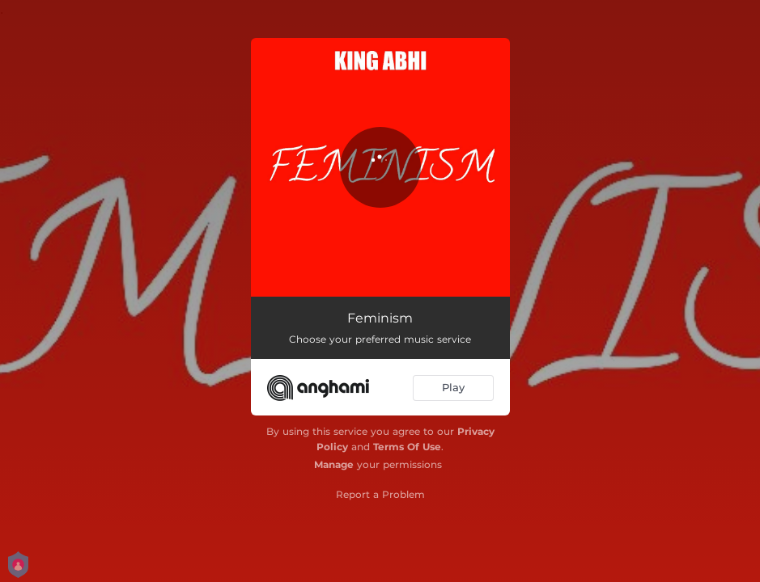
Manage (334, 464)
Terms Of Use (407, 447)
